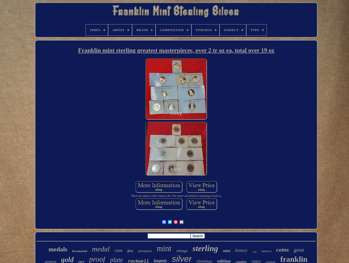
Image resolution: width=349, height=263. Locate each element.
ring (254, 251)
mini (226, 251)
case (119, 250)
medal (101, 249)
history (241, 250)
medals (57, 249)
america (266, 251)
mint (164, 248)
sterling (205, 248)
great (299, 250)
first (130, 251)
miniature (145, 251)
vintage (182, 251)
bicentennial (79, 251)
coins (282, 250)
